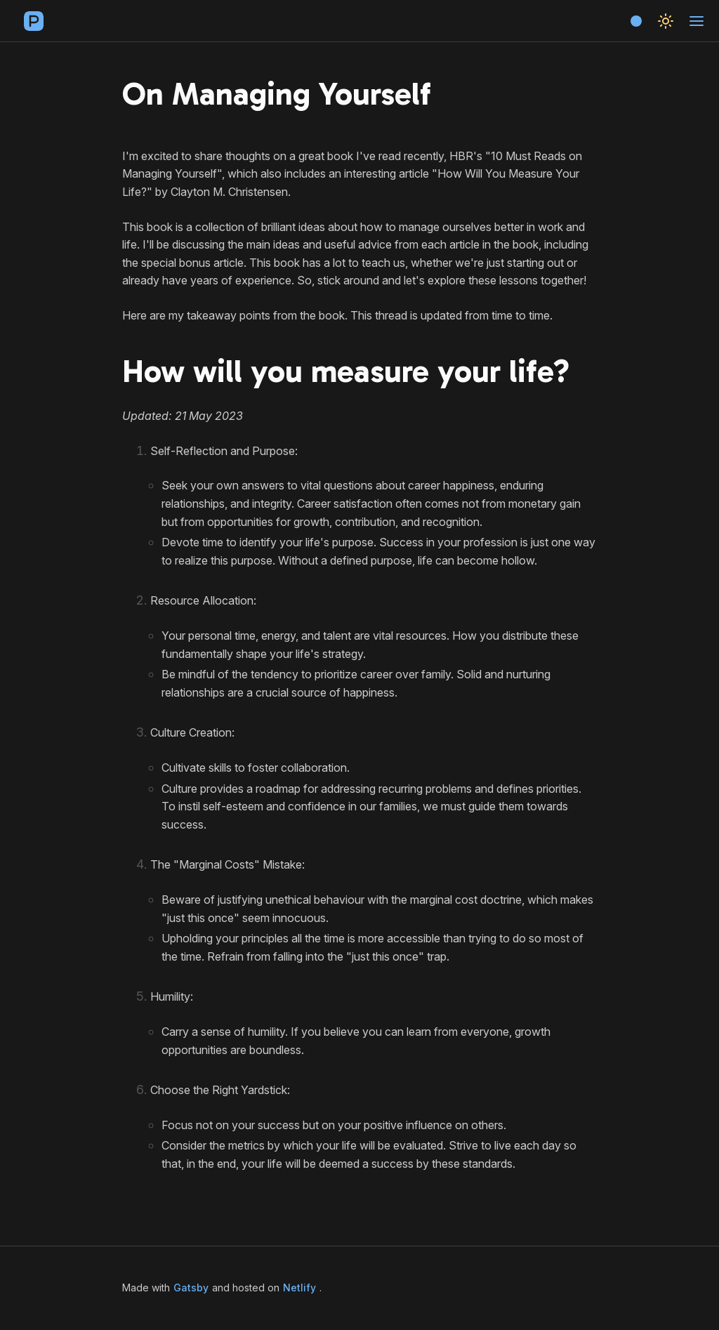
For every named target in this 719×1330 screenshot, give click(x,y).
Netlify (299, 1287)
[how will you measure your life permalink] (113, 372)
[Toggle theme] (666, 21)
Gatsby (191, 1287)
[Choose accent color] (636, 21)
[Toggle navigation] (696, 21)
